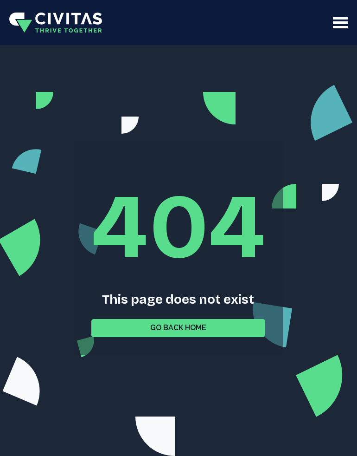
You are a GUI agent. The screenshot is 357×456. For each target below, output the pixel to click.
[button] (217, 22)
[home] (55, 23)
